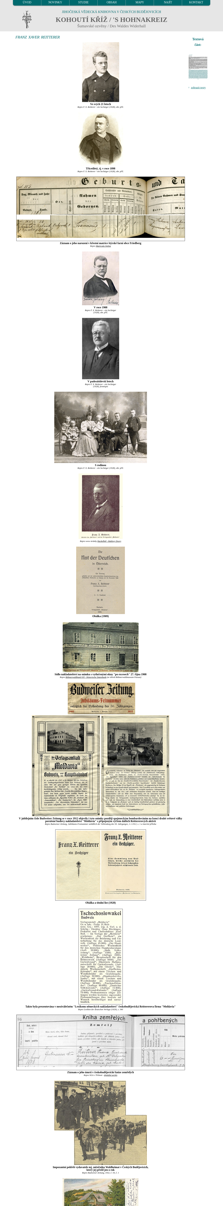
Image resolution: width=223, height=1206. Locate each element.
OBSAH (111, 2)
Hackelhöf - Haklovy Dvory (109, 541)
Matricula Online (103, 246)
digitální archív (110, 1075)
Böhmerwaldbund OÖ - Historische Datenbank (86, 677)
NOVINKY (55, 2)
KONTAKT (196, 2)
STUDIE (83, 2)
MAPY (140, 2)
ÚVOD (27, 2)
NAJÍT (168, 2)
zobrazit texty (198, 87)
